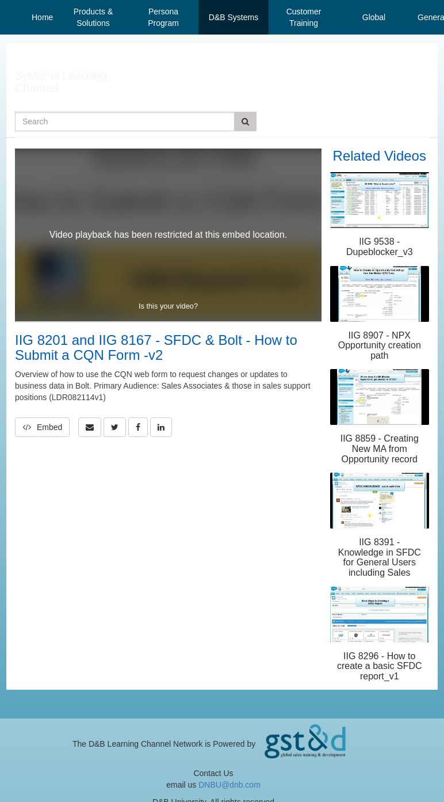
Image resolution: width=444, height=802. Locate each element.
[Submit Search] (245, 121)
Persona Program (163, 17)
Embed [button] (42, 427)
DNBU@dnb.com (229, 784)
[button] (89, 427)
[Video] (168, 235)
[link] (115, 427)
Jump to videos (0, 0)
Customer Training (303, 17)
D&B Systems (233, 17)
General (426, 17)
